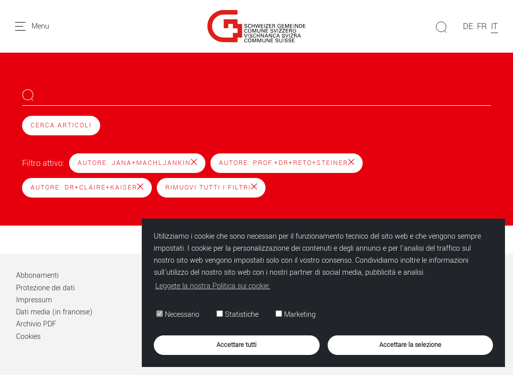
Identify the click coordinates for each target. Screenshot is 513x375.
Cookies (28, 336)
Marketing (296, 314)
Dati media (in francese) (54, 312)
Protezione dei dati (45, 288)
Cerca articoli (61, 125)
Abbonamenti (37, 275)
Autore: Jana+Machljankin (137, 162)
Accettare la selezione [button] (410, 344)
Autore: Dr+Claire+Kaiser (87, 187)
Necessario (177, 314)
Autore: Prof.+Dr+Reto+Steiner (286, 162)
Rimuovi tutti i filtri (211, 187)
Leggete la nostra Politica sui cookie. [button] (212, 286)
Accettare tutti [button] (236, 344)
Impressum (34, 300)
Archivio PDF (36, 324)
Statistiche (237, 314)
